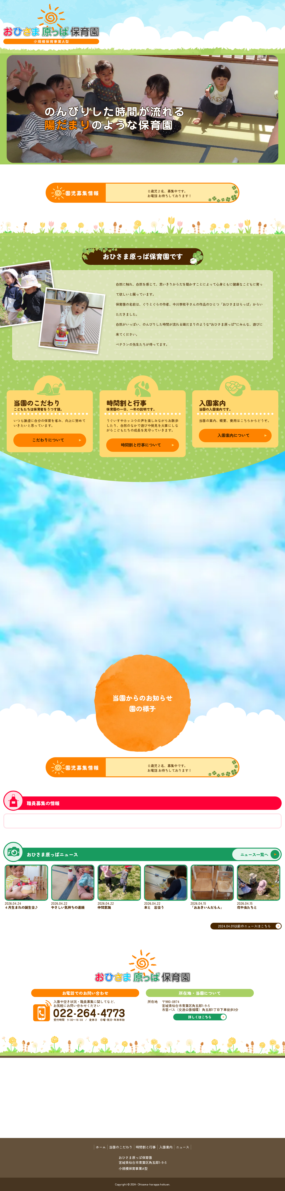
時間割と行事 (146, 1147)
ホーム (101, 1147)
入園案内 (166, 1147)
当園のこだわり (120, 1147)
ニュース (182, 1147)
